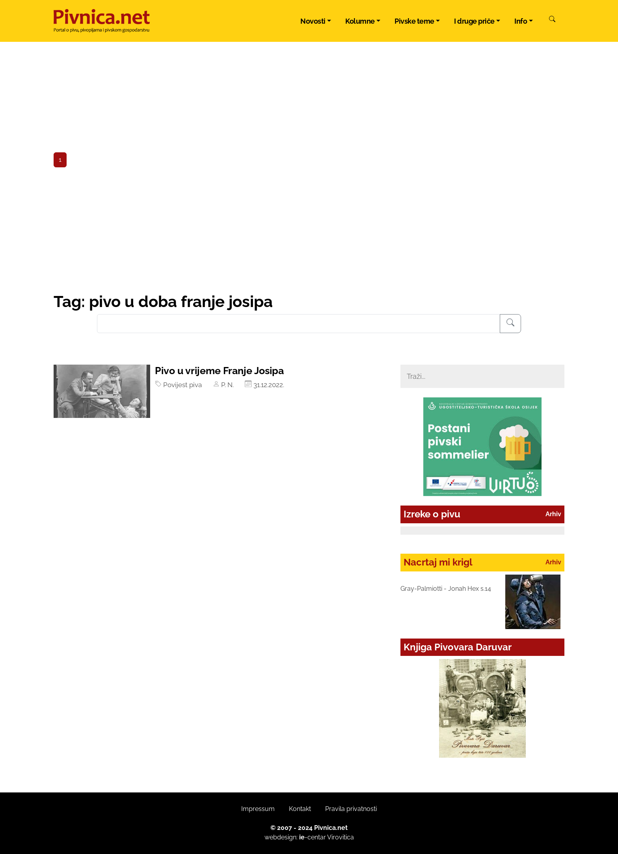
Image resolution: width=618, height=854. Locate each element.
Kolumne (360, 21)
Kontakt (300, 809)
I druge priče (474, 21)
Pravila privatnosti (351, 809)
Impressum (258, 809)
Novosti (313, 21)
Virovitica (340, 837)
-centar (312, 837)
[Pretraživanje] (510, 323)
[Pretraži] (552, 20)
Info (520, 21)
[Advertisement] (309, 233)
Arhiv (553, 514)
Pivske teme (414, 21)
